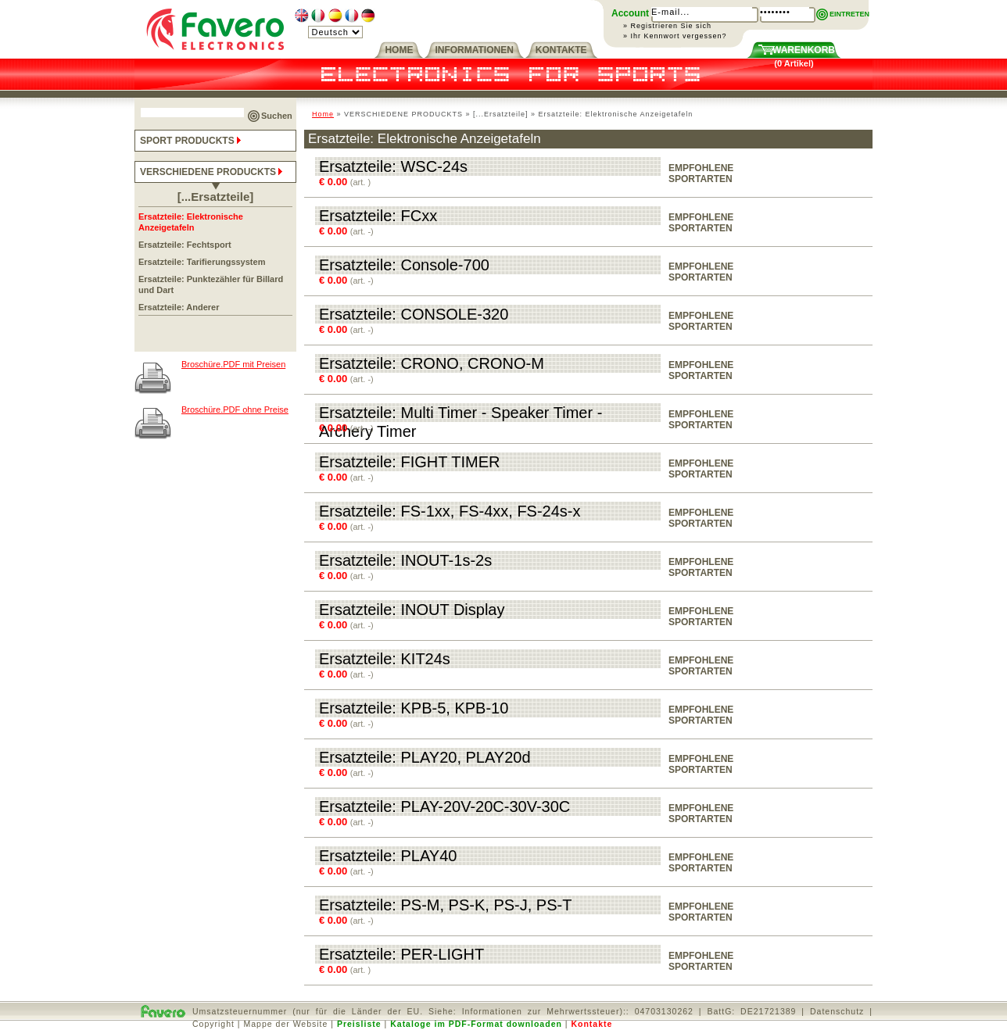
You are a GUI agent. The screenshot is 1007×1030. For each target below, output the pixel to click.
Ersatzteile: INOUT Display (411, 609)
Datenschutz (837, 1011)
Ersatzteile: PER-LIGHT (401, 954)
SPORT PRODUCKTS (192, 140)
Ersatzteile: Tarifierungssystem (201, 261)
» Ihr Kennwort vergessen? (675, 36)
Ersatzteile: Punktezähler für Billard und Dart (210, 284)
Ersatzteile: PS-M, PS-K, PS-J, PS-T (445, 905)
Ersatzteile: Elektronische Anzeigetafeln (190, 222)
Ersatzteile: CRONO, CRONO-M (431, 363)
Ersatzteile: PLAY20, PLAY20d (425, 757)
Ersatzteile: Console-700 (404, 265)
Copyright (213, 1023)
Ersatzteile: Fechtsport (184, 244)
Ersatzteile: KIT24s (384, 658)
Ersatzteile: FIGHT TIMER (409, 461)
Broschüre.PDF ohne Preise (234, 409)
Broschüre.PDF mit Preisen (233, 364)
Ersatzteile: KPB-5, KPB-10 (413, 708)
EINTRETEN (849, 14)
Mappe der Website (286, 1023)
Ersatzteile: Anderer (179, 307)
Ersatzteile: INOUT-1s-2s (405, 560)
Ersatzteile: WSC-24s (393, 166)
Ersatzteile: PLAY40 (388, 855)
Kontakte (591, 1023)
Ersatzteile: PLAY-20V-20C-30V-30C (444, 806)
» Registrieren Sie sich (667, 26)
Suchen (276, 115)
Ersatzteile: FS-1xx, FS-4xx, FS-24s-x (450, 511)
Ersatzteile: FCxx (378, 215)
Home (323, 114)
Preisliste (359, 1023)
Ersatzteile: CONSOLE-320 (413, 314)
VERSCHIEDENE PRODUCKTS (212, 171)
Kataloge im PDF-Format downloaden (476, 1023)
